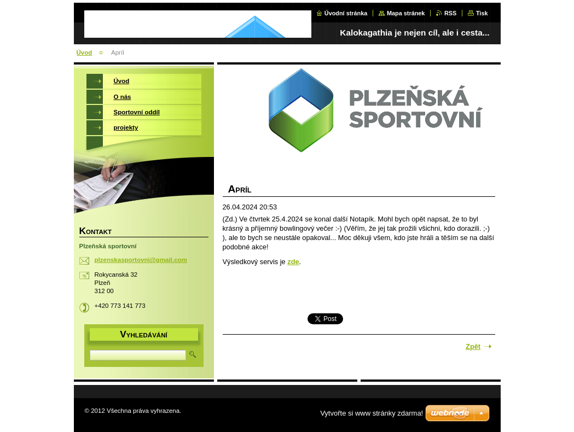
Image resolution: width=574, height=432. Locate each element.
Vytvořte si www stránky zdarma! (371, 413)
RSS (450, 13)
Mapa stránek (406, 13)
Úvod (84, 52)
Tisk (482, 13)
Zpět (473, 346)
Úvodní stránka (346, 13)
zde (293, 262)
